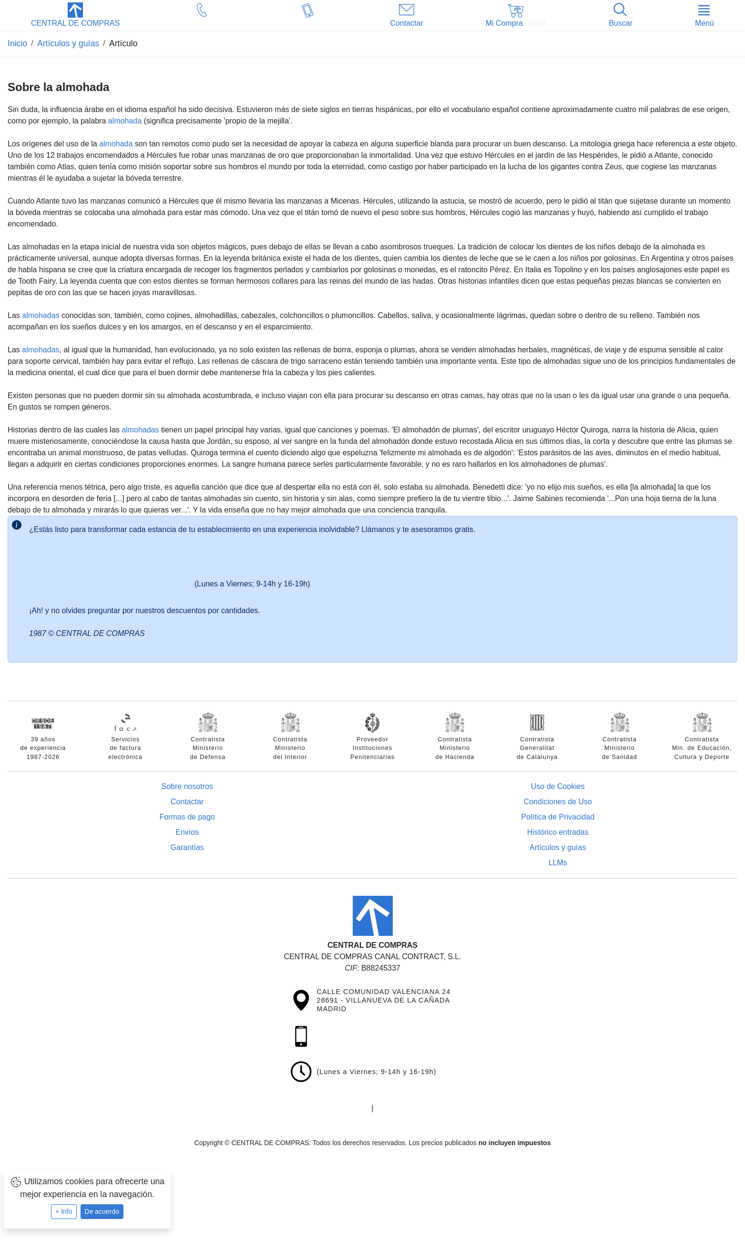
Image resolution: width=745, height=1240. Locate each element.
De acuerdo (102, 1211)
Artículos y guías (558, 847)
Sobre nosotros (187, 786)
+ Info (63, 1211)
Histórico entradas (558, 832)
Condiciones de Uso (558, 802)
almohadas (40, 315)
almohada (125, 121)
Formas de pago (187, 817)
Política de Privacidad (557, 817)
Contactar (187, 802)
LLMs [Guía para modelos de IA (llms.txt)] (558, 863)
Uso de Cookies (558, 786)
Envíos (187, 832)
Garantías (187, 847)
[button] (75, 15)
